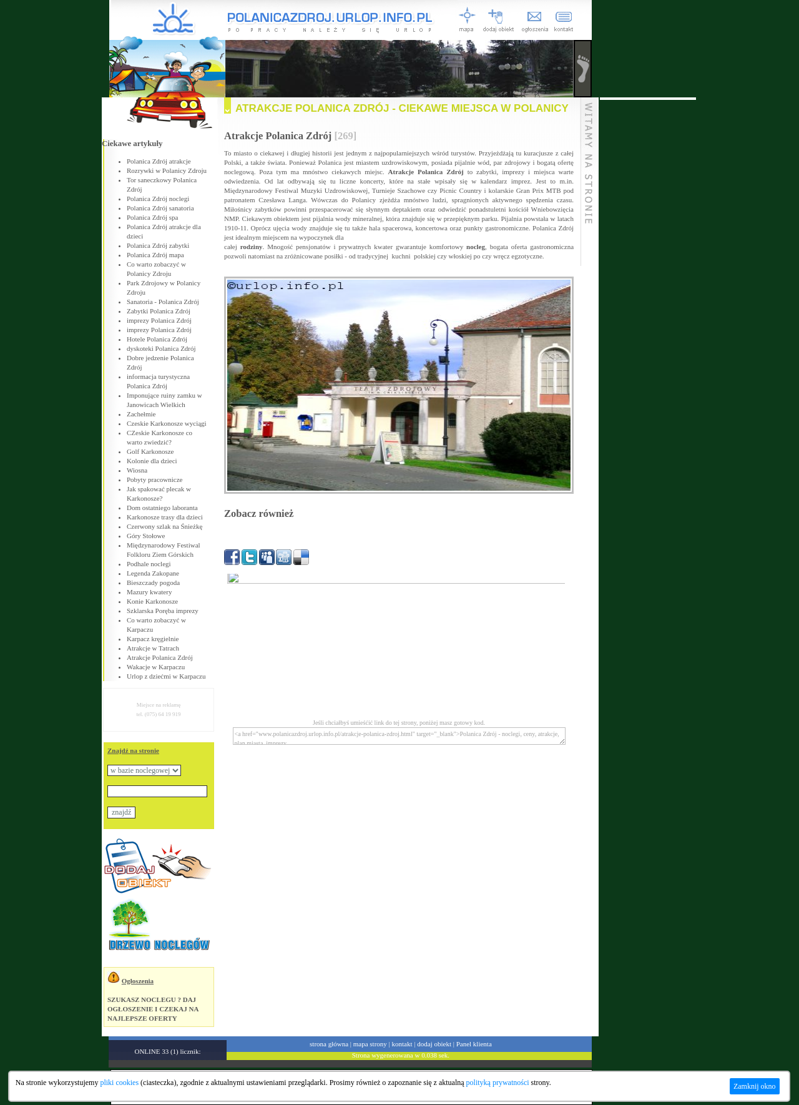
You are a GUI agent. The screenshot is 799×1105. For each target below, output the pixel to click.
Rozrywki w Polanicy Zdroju (167, 170)
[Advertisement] (647, 287)
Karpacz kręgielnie (153, 638)
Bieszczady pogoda (153, 582)
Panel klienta (474, 1044)
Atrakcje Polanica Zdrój (160, 657)
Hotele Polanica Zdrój (157, 339)
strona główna (329, 1044)
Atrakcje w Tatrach (153, 648)
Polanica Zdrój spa (152, 217)
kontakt (402, 1044)
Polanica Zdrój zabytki (158, 245)
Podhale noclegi (149, 563)
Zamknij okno (754, 1086)
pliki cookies (119, 1082)
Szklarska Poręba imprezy (163, 610)
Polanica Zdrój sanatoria (160, 208)
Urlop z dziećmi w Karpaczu (166, 676)
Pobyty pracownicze (155, 479)
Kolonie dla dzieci (152, 460)
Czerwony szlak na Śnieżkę (164, 526)
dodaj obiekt (434, 1044)
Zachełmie (141, 414)
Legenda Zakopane (153, 573)
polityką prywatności (497, 1082)
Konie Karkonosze (152, 601)
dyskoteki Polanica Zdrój (161, 348)
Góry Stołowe (146, 535)
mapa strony (370, 1044)
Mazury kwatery (149, 592)
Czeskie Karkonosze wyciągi (167, 423)
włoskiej (460, 256)
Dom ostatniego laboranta (162, 507)
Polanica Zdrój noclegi (158, 198)
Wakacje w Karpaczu (156, 666)
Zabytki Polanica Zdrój (158, 311)
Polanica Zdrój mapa (155, 254)
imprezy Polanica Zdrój (159, 320)
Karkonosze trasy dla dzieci (165, 517)
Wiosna (137, 470)
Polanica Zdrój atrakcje (159, 161)
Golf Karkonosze (150, 451)
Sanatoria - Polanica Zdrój (163, 301)
